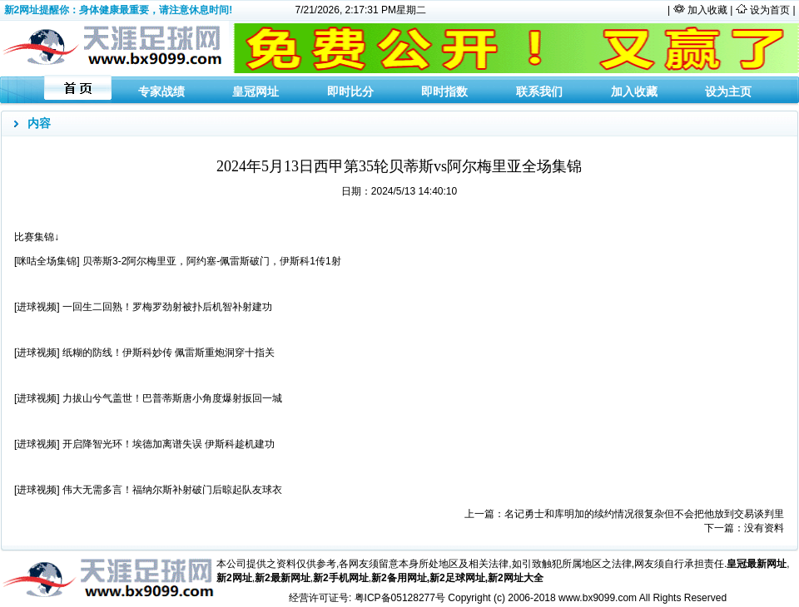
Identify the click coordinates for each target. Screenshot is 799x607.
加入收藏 (708, 10)
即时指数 (444, 91)
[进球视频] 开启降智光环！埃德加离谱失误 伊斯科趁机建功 (144, 444)
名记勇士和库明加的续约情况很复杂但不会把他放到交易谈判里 (644, 514)
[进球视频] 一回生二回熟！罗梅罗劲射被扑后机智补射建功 (143, 307)
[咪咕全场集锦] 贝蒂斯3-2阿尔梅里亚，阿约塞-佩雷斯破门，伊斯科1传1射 (177, 261)
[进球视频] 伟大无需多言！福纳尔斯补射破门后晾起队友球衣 (148, 490)
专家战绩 (161, 91)
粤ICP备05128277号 (400, 598)
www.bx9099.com (597, 598)
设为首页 (770, 10)
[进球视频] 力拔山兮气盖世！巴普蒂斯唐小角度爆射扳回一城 (148, 398)
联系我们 (539, 91)
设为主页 (728, 91)
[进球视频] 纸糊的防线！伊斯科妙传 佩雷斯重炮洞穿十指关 (144, 352)
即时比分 (350, 91)
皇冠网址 (255, 91)
